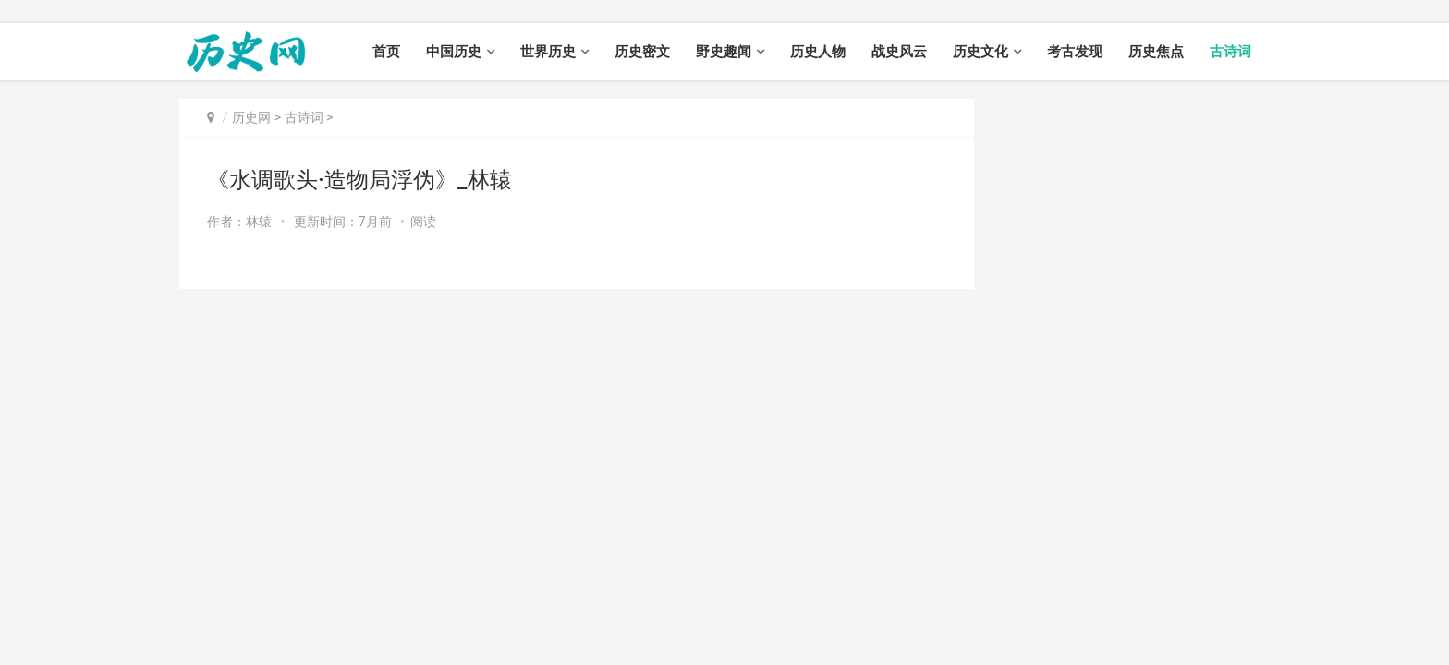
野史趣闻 (723, 51)
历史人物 (818, 51)
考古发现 (1074, 51)
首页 (386, 51)
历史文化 (980, 51)
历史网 (251, 117)
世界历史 (548, 51)
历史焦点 (1156, 51)
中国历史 (453, 51)
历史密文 (642, 51)
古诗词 (1230, 51)
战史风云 (899, 51)
